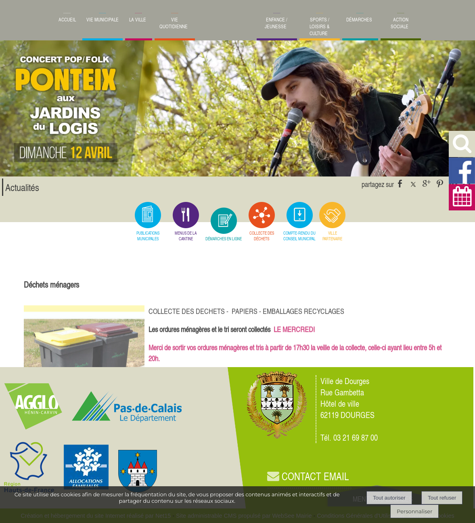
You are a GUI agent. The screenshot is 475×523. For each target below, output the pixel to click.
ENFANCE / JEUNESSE (276, 23)
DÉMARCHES (359, 19)
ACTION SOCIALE (399, 23)
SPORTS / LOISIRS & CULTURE (320, 26)
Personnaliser (414, 511)
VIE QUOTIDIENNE (173, 23)
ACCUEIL (67, 19)
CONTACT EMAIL (308, 476)
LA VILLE (137, 19)
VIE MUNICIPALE (102, 19)
